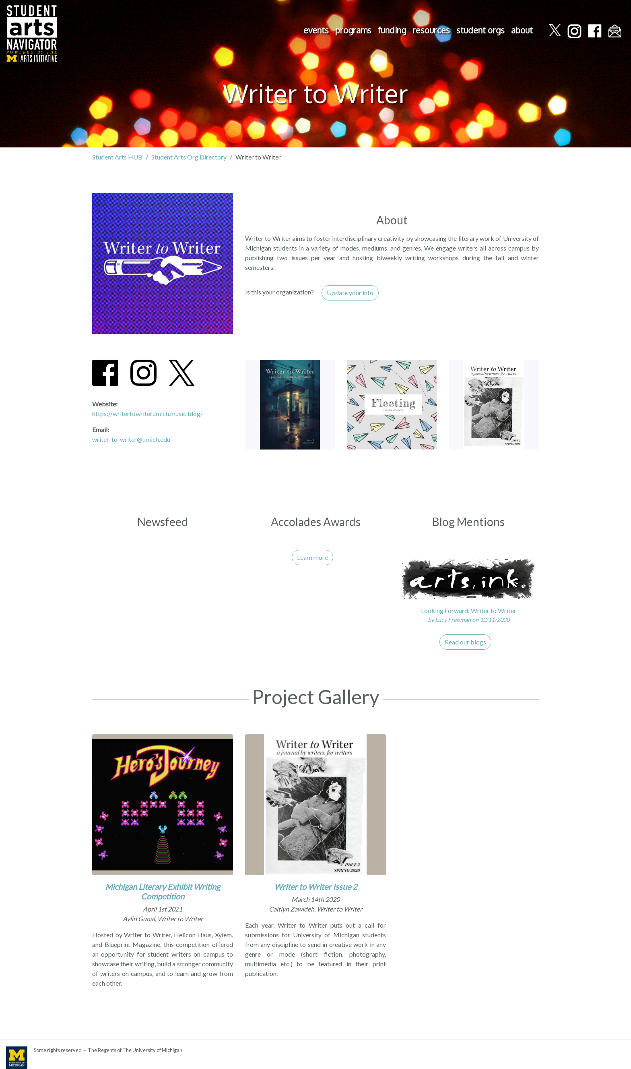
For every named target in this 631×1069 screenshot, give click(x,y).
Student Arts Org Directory (189, 157)
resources (431, 30)
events (316, 30)
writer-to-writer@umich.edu (131, 439)
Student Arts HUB (117, 157)
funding (392, 30)
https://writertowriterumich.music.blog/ (147, 413)
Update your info (350, 292)
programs (353, 30)
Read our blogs (465, 642)
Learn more (312, 557)
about (522, 30)
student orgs (480, 30)
